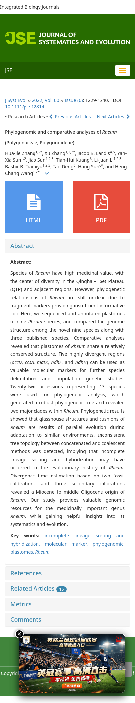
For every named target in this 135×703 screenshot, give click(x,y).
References (26, 573)
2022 (37, 100)
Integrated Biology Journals (30, 7)
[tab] (67, 246)
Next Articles (113, 116)
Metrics (21, 604)
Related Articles (38, 588)
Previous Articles (70, 116)
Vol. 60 (52, 100)
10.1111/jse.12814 (24, 106)
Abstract (22, 246)
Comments (25, 619)
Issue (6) (74, 100)
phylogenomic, (109, 544)
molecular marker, (69, 544)
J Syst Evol (16, 100)
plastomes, (22, 552)
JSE (8, 70)
